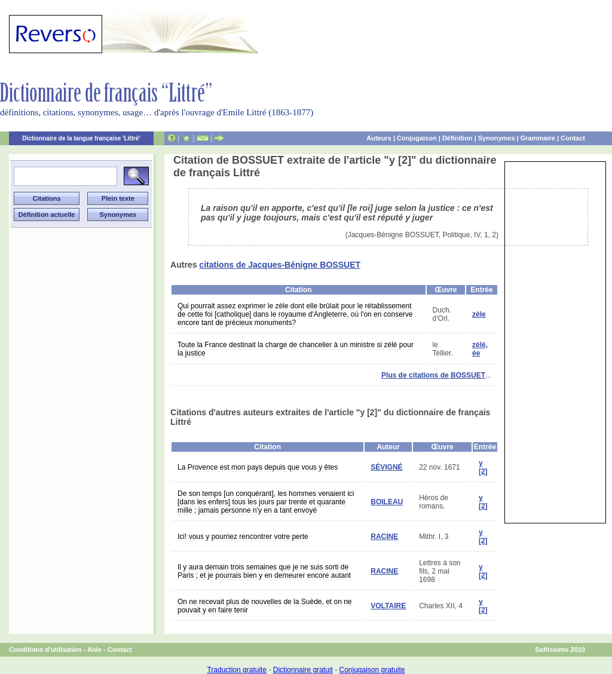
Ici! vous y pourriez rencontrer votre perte (243, 536)
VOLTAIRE (388, 606)
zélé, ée (480, 349)
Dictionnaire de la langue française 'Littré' (81, 138)
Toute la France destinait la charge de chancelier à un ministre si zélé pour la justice (296, 349)
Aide (94, 649)
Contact (573, 138)
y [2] (483, 467)
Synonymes (496, 138)
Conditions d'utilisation (45, 649)
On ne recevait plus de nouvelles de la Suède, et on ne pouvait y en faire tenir (265, 606)
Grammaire (538, 138)
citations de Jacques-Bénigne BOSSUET (279, 264)
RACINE (384, 536)
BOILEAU (387, 502)
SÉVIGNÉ (386, 467)
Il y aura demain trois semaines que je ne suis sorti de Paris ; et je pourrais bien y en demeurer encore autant (264, 571)
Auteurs (378, 138)
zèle (479, 314)
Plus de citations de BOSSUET (433, 375)
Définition (457, 138)
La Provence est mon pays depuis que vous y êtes (258, 467)
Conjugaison (417, 138)
